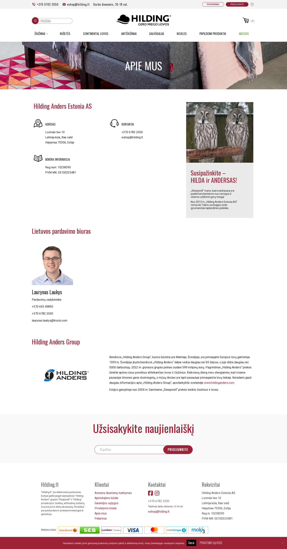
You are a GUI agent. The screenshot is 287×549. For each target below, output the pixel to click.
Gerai (191, 543)
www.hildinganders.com (219, 382)
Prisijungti (237, 4)
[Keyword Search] (55, 22)
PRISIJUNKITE (178, 449)
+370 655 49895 (42, 306)
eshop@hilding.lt (76, 4)
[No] (282, 543)
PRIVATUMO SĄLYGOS (211, 543)
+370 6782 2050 (45, 4)
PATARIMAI (213, 4)
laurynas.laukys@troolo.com (49, 320)
